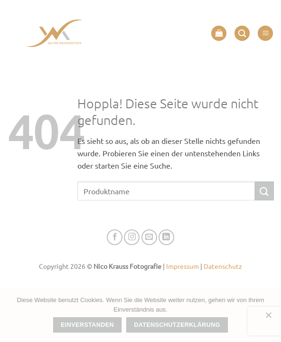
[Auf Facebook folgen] (114, 237)
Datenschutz (223, 266)
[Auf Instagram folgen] (132, 237)
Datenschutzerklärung (177, 325)
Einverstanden (87, 325)
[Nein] (268, 317)
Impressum (182, 266)
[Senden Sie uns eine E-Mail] (149, 237)
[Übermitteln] (264, 190)
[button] (218, 33)
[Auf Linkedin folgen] (166, 237)
